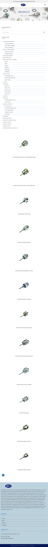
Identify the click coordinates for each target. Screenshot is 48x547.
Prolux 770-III (8, 91)
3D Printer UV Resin (7, 124)
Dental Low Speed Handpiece (9, 49)
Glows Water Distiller (9, 110)
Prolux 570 (7, 94)
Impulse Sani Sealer (9, 112)
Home (22, 15)
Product (3, 522)
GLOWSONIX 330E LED (10, 77)
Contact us (4, 525)
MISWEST (7, 71)
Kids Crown (5, 96)
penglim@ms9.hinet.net (8, 538)
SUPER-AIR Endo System (10, 99)
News (3, 520)
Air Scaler (5, 81)
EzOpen (36, 545)
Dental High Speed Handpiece (9, 41)
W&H (6, 65)
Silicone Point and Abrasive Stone (9, 120)
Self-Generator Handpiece (10, 45)
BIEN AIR (7, 69)
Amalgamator (5, 116)
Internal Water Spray (9, 53)
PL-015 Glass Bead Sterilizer (10, 108)
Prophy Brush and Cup (7, 118)
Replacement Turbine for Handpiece (10, 59)
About (3, 518)
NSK (6, 63)
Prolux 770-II (7, 89)
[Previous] (8, 475)
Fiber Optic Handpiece (9, 43)
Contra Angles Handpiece (8, 55)
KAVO (6, 61)
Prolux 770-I (7, 87)
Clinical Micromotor (7, 57)
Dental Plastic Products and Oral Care (10, 127)
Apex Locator (7, 102)
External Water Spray (9, 51)
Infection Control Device (8, 104)
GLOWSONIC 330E (9, 75)
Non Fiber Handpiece (9, 47)
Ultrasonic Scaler (6, 73)
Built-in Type (7, 79)
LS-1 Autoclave (8, 106)
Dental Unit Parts (6, 126)
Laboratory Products (7, 122)
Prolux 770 (7, 85)
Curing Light (5, 83)
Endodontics (5, 97)
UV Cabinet (7, 114)
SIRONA (7, 67)
